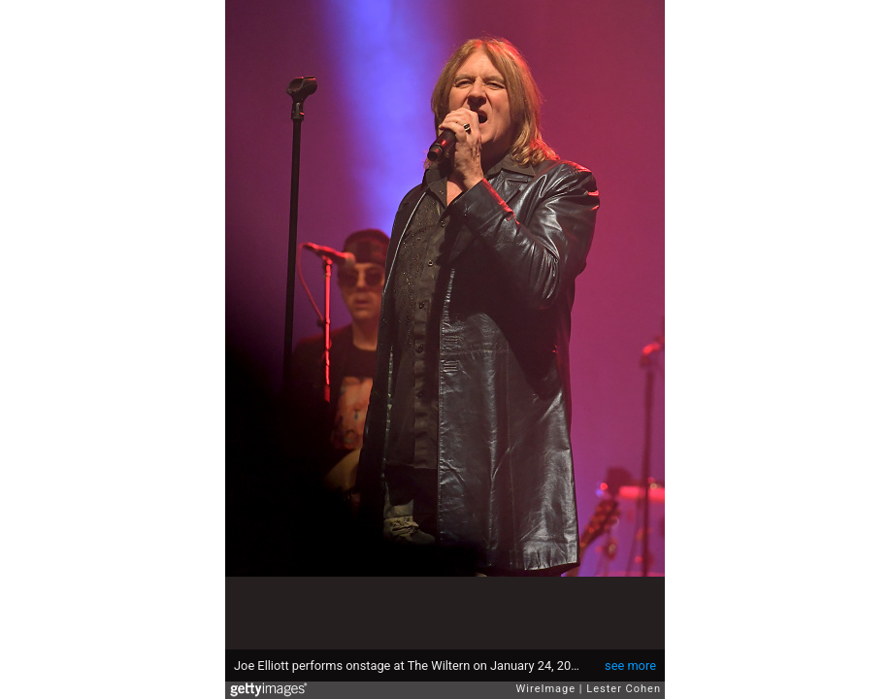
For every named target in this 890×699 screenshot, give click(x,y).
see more (630, 665)
